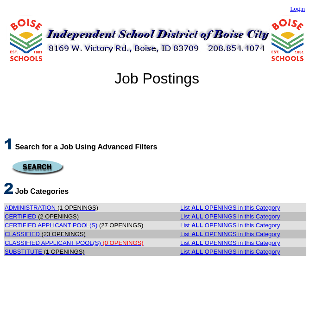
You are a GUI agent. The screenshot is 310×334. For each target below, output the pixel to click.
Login (297, 8)
